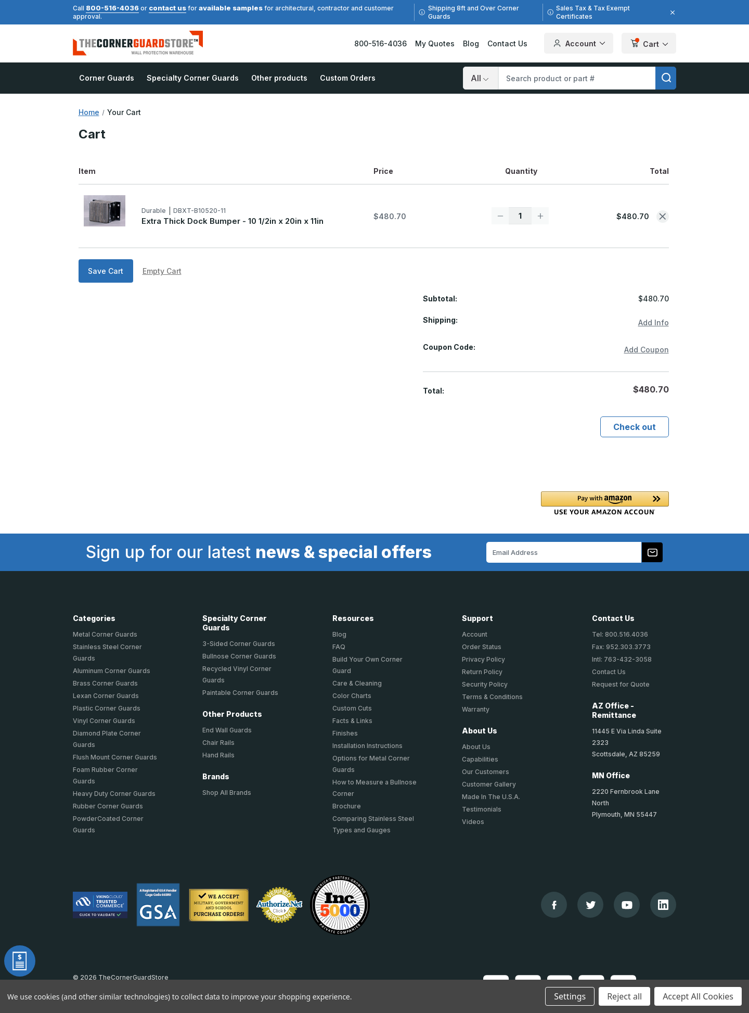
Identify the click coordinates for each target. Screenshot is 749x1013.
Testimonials (481, 809)
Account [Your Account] (578, 43)
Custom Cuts (352, 708)
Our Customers (485, 772)
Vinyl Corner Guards (104, 721)
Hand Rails (218, 755)
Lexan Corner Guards (106, 696)
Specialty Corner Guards (193, 77)
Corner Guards (106, 77)
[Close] (671, 12)
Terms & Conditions (492, 697)
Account (474, 634)
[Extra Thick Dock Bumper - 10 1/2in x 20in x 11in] (520, 215)
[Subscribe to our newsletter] (652, 552)
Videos (473, 822)
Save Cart (105, 271)
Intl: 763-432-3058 (622, 659)
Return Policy (482, 672)
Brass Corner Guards (105, 683)
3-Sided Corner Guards (238, 644)
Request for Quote (621, 684)
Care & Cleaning (357, 683)
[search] (665, 78)
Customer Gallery (489, 784)
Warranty (475, 709)
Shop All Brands (226, 792)
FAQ (338, 647)
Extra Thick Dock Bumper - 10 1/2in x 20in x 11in (232, 221)
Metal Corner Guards (105, 634)
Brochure (346, 806)
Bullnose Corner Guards (239, 656)
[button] (605, 503)
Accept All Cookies (698, 996)
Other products (279, 77)
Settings (570, 996)
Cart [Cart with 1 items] (649, 44)
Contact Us (507, 43)
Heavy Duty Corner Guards (114, 793)
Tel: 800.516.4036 (620, 634)
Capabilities (480, 759)
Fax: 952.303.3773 (621, 647)
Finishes (345, 733)
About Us (476, 747)
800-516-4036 (112, 8)
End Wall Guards (227, 730)
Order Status (481, 647)
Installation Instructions (367, 746)
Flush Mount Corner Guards (115, 757)
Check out (634, 427)
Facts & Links (352, 721)
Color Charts (351, 696)
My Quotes (435, 43)
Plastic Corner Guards (106, 708)
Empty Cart (162, 271)
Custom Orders (348, 77)
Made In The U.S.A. (491, 797)
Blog (471, 43)
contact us (167, 8)
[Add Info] (653, 323)
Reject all (624, 996)
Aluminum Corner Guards (111, 671)
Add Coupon (646, 349)
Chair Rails (218, 742)
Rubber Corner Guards (108, 806)
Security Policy (485, 684)
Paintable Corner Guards (240, 693)
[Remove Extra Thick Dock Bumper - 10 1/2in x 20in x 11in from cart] (662, 216)
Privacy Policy (483, 659)
